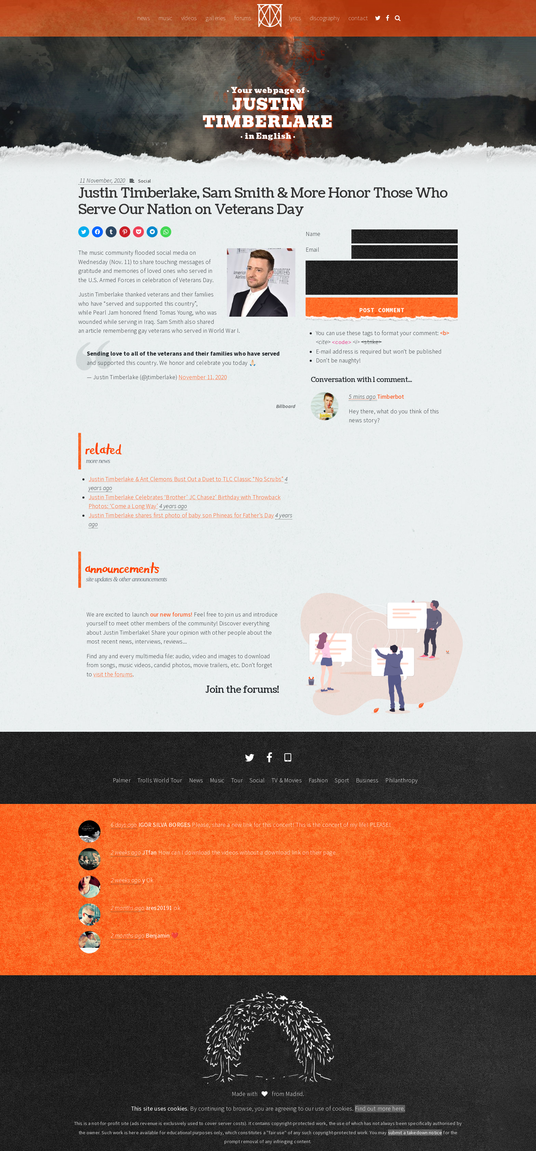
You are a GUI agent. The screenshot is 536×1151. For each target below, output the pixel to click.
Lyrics (295, 18)
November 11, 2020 (202, 377)
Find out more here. (380, 1108)
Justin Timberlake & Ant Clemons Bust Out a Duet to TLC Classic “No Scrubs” (186, 479)
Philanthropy (401, 780)
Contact (358, 18)
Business (367, 780)
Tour (237, 780)
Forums (242, 18)
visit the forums (112, 674)
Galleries (215, 18)
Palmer (122, 780)
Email (312, 249)
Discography (324, 18)
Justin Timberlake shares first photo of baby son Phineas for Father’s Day (181, 515)
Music (165, 18)
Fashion (318, 780)
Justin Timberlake (270, 18)
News (143, 18)
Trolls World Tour (159, 780)
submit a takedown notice (415, 1132)
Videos (189, 18)
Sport (342, 780)
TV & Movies (286, 780)
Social (144, 181)
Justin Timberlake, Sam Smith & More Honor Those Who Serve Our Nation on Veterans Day (262, 201)
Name (313, 234)
